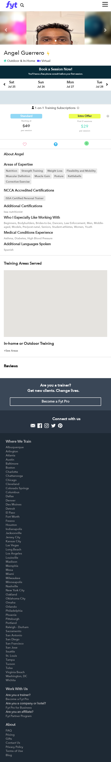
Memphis (12, 566)
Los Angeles (14, 553)
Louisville (12, 558)
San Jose (11, 647)
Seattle (10, 651)
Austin (10, 460)
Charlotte (12, 472)
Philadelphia (14, 611)
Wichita (11, 680)
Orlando (11, 607)
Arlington (12, 451)
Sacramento (13, 631)
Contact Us (13, 743)
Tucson (10, 664)
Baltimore (12, 464)
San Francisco (15, 643)
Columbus (12, 492)
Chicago (11, 480)
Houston (11, 525)
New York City (15, 590)
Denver (10, 500)
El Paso (10, 513)
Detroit (10, 509)
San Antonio (14, 635)
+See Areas (11, 351)
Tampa (10, 660)
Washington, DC (16, 676)
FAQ (9, 730)
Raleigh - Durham (17, 627)
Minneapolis (14, 582)
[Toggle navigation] (105, 3)
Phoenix (11, 615)
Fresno (10, 521)
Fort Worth (13, 517)
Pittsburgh (12, 619)
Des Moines (13, 504)
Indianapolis (14, 529)
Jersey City (13, 537)
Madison (11, 562)
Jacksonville (14, 533)
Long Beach (13, 549)
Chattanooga (14, 476)
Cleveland (12, 484)
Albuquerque (15, 447)
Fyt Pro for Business (19, 708)
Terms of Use (14, 751)
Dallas (10, 496)
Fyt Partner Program (19, 716)
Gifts (9, 739)
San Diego (12, 639)
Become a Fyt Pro (55, 401)
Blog (9, 755)
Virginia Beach (15, 672)
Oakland (11, 594)
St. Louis (11, 656)
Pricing (10, 735)
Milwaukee (13, 578)
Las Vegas (12, 545)
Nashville (12, 586)
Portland (11, 623)
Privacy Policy (14, 747)
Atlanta (10, 455)
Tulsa (9, 668)
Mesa (9, 570)
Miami (10, 574)
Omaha (10, 602)
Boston (10, 468)
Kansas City (13, 541)
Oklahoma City (15, 598)
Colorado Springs (17, 488)
